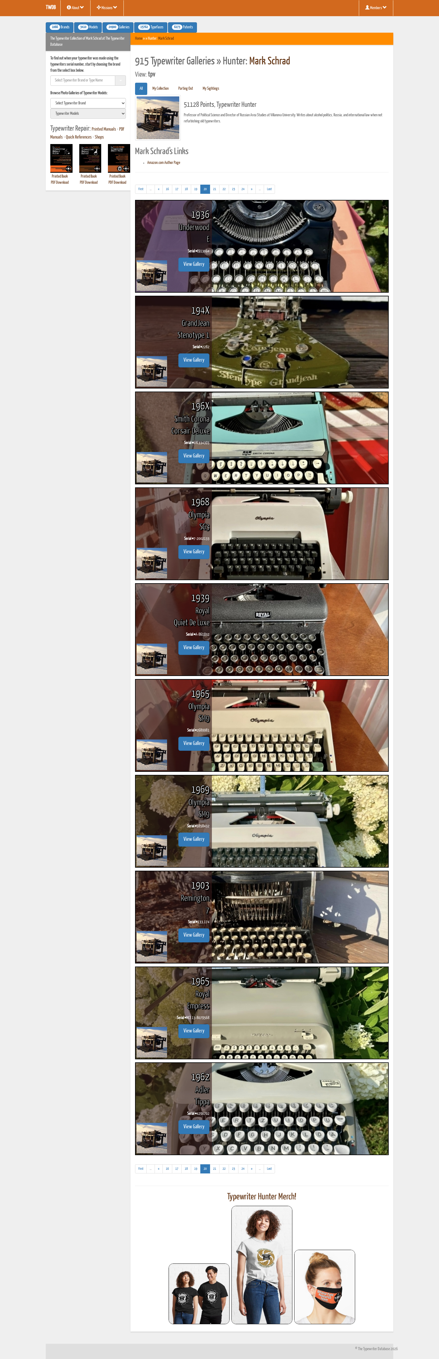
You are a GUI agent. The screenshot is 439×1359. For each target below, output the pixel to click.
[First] (141, 189)
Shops (99, 137)
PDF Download (60, 183)
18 (186, 189)
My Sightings (211, 89)
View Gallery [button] (194, 264)
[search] (88, 103)
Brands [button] (60, 27)
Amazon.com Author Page (163, 163)
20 (207, 188)
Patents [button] (182, 27)
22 (224, 189)
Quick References (79, 137)
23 (233, 189)
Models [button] (88, 27)
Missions (107, 7)
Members (376, 7)
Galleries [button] (118, 27)
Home (138, 39)
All (141, 89)
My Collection (160, 89)
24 (242, 189)
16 (167, 189)
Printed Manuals (104, 129)
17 (176, 189)
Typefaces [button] (150, 27)
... (152, 190)
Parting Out (185, 89)
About (75, 7)
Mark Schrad (166, 39)
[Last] (269, 189)
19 (195, 189)
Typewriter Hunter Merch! (261, 1197)
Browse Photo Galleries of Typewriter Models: (79, 93)
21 (214, 189)
